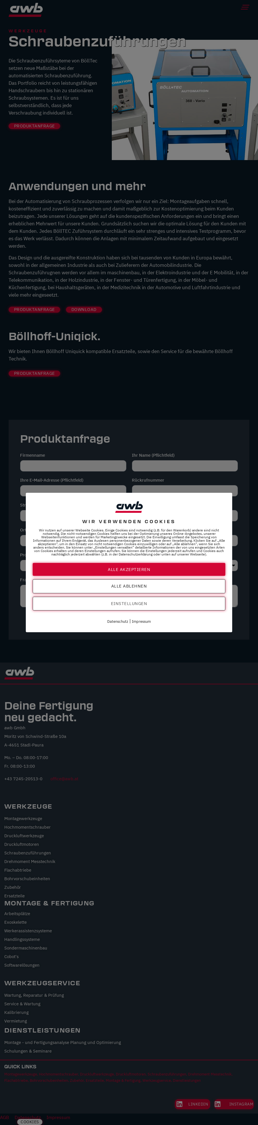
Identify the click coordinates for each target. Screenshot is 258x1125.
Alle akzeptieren (129, 569)
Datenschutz (117, 621)
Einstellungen (129, 603)
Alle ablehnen (129, 586)
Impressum (141, 621)
